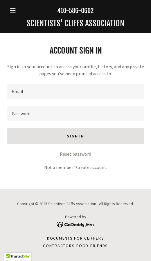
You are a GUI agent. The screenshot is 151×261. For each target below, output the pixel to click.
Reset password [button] (75, 154)
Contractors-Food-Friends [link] (75, 245)
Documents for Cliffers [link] (75, 238)
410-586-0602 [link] (75, 10)
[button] (17, 10)
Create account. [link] (91, 167)
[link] (75, 23)
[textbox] (75, 91)
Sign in (75, 136)
